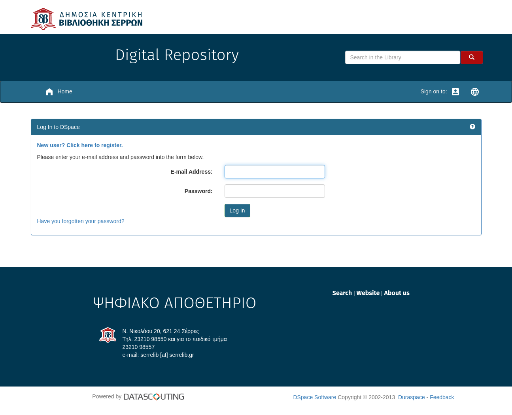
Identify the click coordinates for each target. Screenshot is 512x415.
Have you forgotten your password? (81, 221)
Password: (199, 191)
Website (368, 293)
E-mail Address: (192, 172)
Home (58, 92)
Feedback (442, 397)
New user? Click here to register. (80, 145)
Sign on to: (440, 92)
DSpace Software (314, 397)
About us (397, 293)
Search (343, 293)
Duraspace (411, 397)
